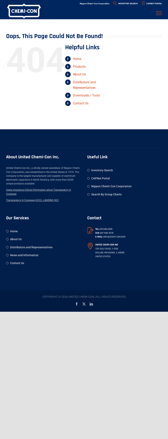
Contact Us (80, 103)
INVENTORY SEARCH (125, 3)
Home (77, 59)
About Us (79, 74)
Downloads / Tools (86, 95)
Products (79, 67)
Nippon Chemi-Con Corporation (95, 3)
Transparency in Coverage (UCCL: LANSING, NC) (32, 200)
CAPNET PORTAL (151, 3)
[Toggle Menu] (159, 13)
